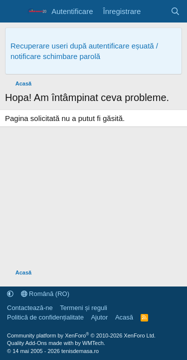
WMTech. (93, 343)
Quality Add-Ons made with (41, 343)
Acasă (124, 317)
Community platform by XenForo (81, 335)
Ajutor (99, 317)
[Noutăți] (155, 11)
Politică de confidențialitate (45, 317)
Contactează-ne (30, 308)
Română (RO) (45, 294)
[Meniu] (13, 12)
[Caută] (175, 11)
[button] (10, 293)
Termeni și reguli (83, 308)
